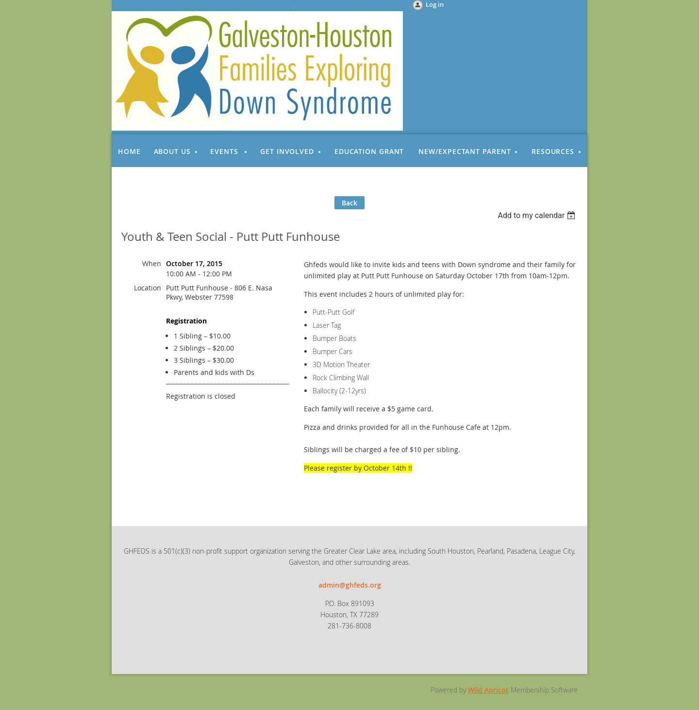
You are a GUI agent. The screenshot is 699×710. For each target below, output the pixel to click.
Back (349, 202)
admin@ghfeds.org (349, 585)
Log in (435, 4)
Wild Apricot (488, 689)
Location (147, 287)
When (151, 263)
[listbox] (538, 215)
